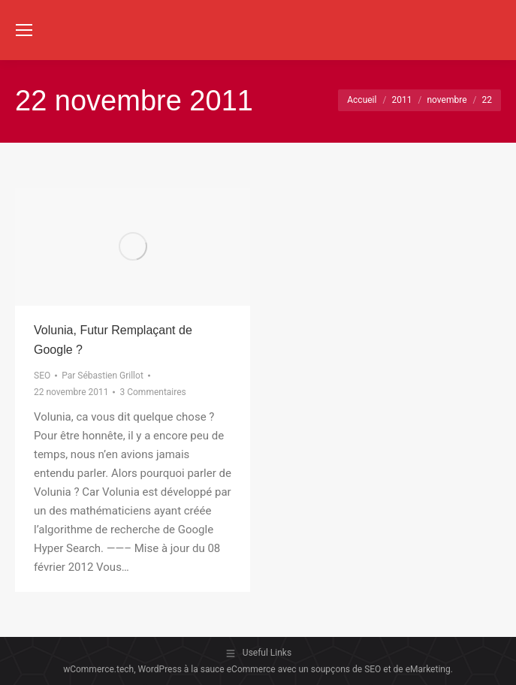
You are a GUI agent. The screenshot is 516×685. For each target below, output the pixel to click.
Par (102, 375)
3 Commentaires (152, 392)
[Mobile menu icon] (24, 30)
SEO (42, 375)
